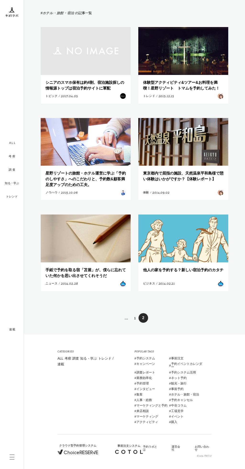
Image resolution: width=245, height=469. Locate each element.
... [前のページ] (126, 318)
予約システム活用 (183, 372)
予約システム (145, 358)
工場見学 (177, 411)
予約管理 (142, 383)
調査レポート (145, 372)
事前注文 (177, 358)
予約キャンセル (182, 400)
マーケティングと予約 (151, 405)
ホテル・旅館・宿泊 (185, 394)
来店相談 (142, 411)
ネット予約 (179, 378)
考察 (68, 358)
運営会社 (176, 448)
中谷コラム (179, 405)
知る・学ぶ (12, 183)
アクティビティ (147, 422)
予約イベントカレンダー (186, 365)
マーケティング (147, 416)
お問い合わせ (202, 448)
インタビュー (145, 389)
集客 (139, 394)
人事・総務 (144, 400)
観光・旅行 (179, 383)
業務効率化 (144, 378)
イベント (177, 416)
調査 (75, 358)
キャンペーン (145, 364)
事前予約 (177, 389)
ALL (60, 358)
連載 (60, 364)
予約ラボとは (150, 448)
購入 (174, 422)
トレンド (12, 196)
